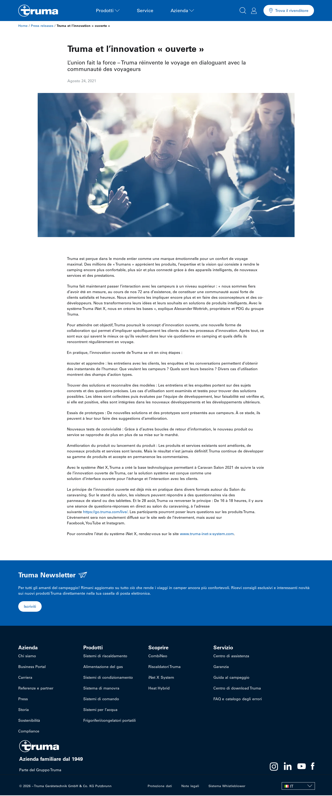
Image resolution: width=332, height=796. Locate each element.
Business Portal (32, 667)
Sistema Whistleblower (226, 787)
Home (23, 26)
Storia (23, 710)
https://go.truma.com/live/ (105, 511)
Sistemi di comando (101, 699)
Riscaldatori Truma (164, 667)
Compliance (28, 731)
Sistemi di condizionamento (108, 678)
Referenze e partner (35, 688)
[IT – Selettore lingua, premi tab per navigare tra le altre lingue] (298, 786)
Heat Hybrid (159, 688)
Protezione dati (160, 787)
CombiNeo (157, 656)
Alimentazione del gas (103, 667)
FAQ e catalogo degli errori (237, 699)
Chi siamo (27, 656)
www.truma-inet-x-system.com (207, 533)
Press (23, 699)
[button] (243, 10)
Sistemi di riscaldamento (105, 656)
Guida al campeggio (231, 678)
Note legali (190, 787)
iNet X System (161, 678)
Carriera (25, 678)
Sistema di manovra (101, 688)
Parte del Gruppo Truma (40, 770)
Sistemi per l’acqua (100, 710)
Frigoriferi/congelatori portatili (109, 721)
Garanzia (221, 667)
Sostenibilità (29, 721)
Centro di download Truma (236, 688)
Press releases (42, 26)
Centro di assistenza (231, 656)
